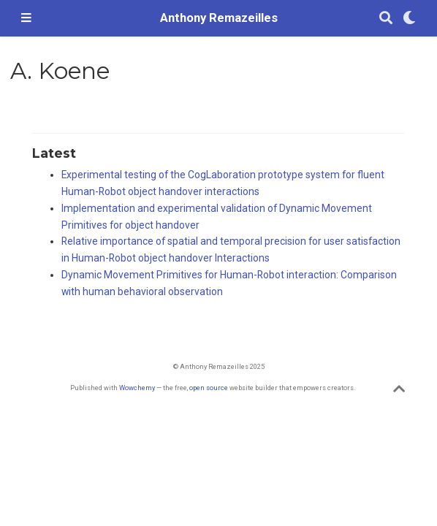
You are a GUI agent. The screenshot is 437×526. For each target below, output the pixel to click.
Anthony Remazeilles (219, 18)
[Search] (385, 18)
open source (208, 388)
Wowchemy (137, 388)
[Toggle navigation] (26, 18)
